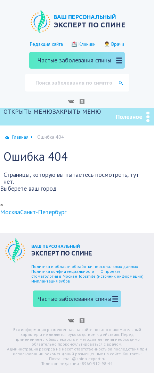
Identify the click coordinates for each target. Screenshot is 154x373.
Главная (20, 137)
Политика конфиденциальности (62, 271)
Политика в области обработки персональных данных (84, 266)
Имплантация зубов (50, 281)
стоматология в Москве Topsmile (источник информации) (87, 276)
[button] (52, 111)
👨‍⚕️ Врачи (114, 44)
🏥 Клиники (83, 44)
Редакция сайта (46, 44)
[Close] (1, 205)
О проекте (110, 271)
